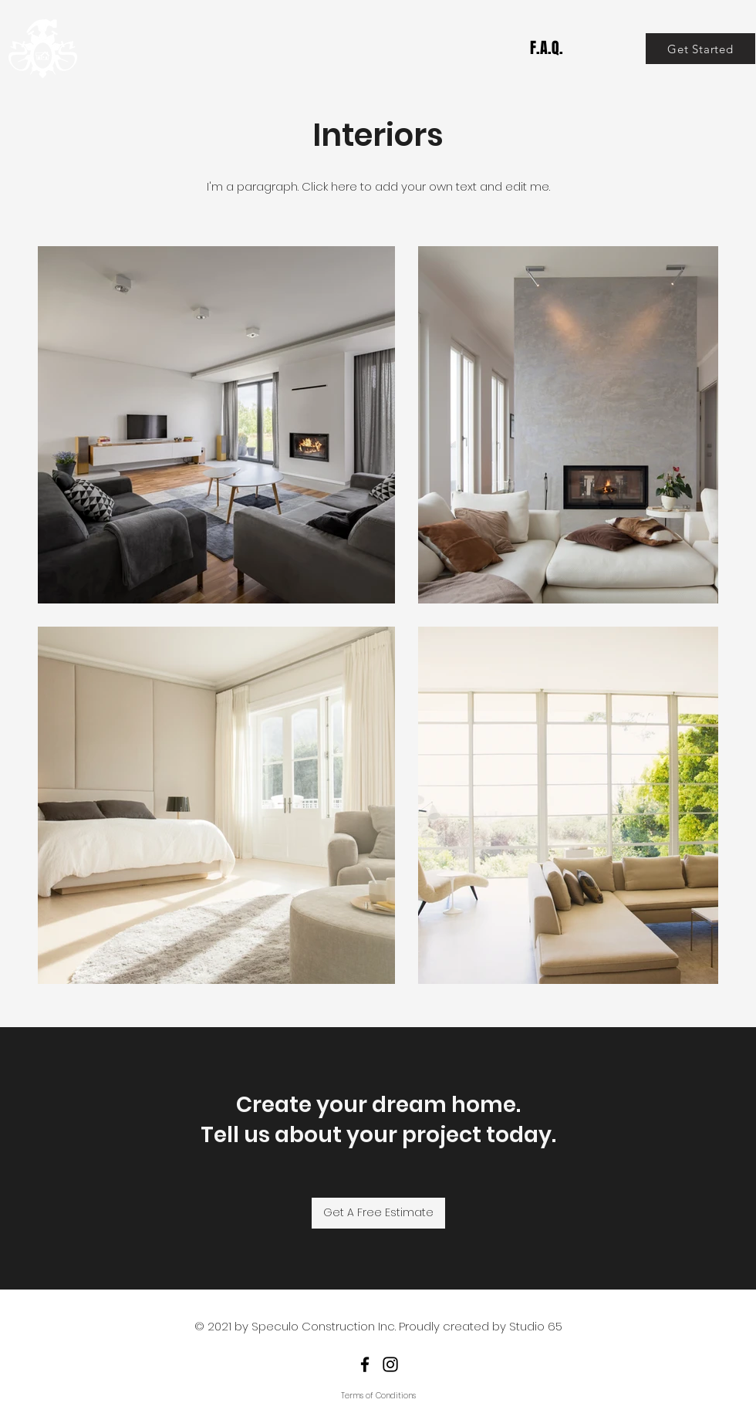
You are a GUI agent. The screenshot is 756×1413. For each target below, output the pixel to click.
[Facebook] (365, 1364)
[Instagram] (390, 1364)
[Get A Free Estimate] (378, 1213)
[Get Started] (700, 48)
